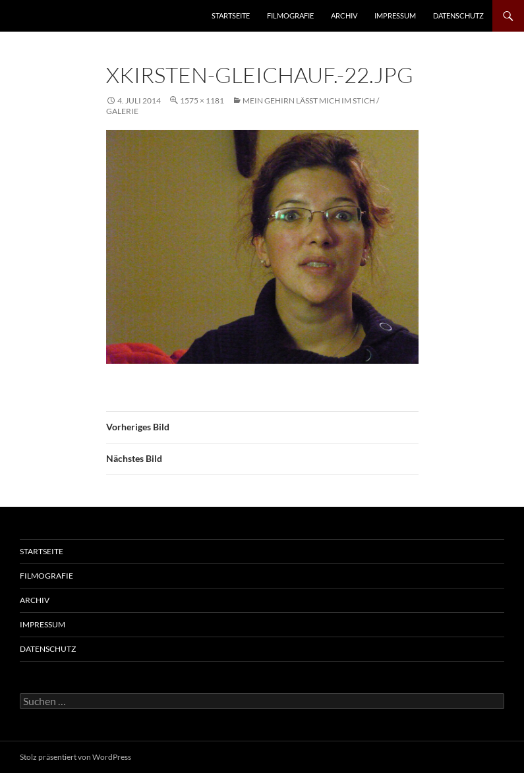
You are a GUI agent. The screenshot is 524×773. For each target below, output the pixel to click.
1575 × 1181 (202, 100)
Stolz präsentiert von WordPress (75, 757)
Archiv (344, 15)
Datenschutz (458, 15)
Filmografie (290, 15)
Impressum (395, 15)
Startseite (231, 15)
